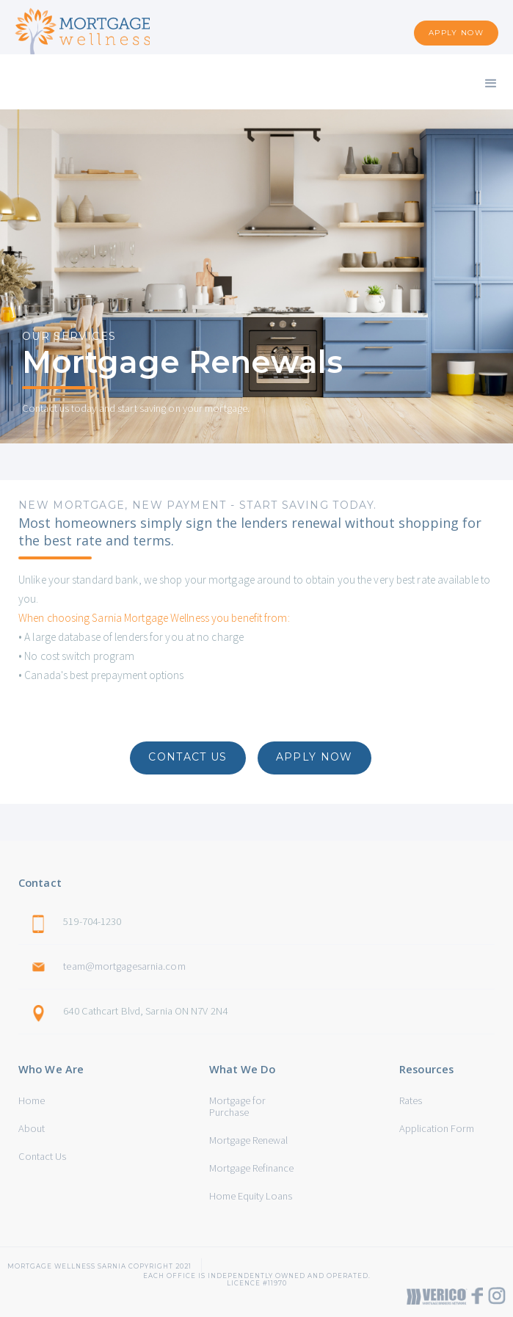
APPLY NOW (456, 32)
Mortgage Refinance (251, 1168)
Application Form (436, 1128)
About (31, 1128)
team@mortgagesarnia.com (124, 966)
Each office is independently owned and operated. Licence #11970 (257, 1276)
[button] (491, 81)
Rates (410, 1100)
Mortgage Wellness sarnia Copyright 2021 (99, 1266)
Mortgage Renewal (248, 1140)
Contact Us (42, 1156)
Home (31, 1100)
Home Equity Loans (250, 1195)
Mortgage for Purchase (237, 1106)
